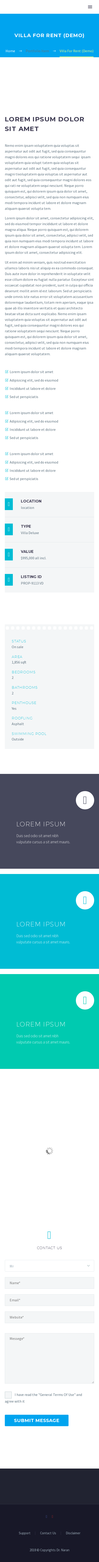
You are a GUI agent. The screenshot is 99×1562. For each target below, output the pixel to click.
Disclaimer (73, 1533)
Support (24, 1533)
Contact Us (48, 1533)
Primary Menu (90, 6)
